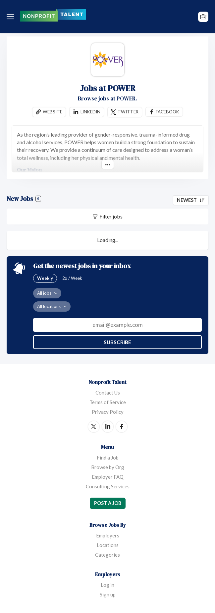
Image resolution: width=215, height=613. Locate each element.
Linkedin (90, 111)
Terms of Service (107, 402)
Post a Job (107, 503)
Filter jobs (111, 217)
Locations (108, 545)
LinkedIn (107, 426)
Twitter (128, 111)
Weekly (45, 278)
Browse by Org (107, 467)
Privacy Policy (108, 412)
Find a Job (108, 457)
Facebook (168, 111)
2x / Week (72, 278)
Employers (107, 536)
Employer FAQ (108, 477)
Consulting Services (108, 486)
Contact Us (107, 393)
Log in (107, 585)
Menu (12, 17)
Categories (107, 555)
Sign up (108, 595)
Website (52, 111)
